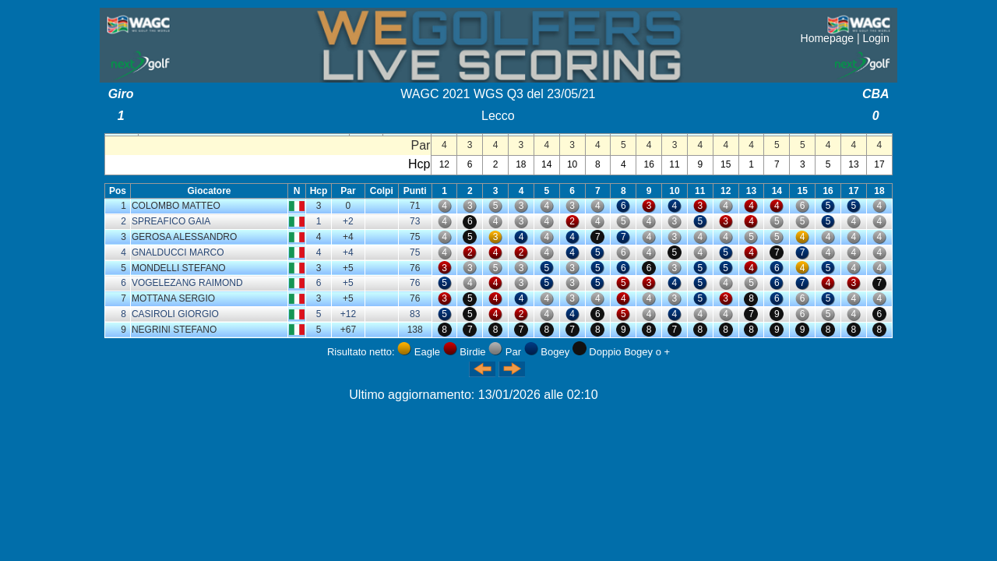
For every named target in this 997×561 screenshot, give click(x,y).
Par (347, 190)
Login (875, 38)
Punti (415, 190)
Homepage (827, 38)
